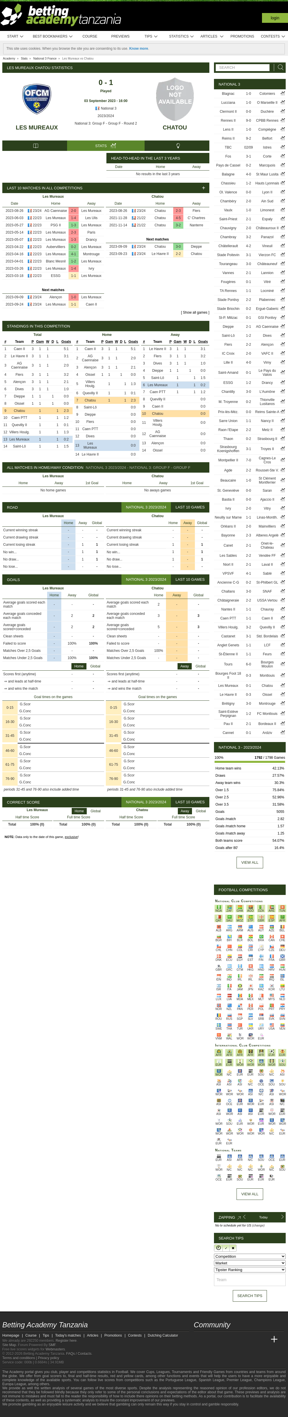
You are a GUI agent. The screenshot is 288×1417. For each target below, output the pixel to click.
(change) (258, 1225)
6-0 (248, 664)
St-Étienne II (228, 654)
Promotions (242, 36)
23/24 (37, 211)
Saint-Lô (19, 446)
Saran (267, 491)
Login (275, 18)
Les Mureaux (37, 127)
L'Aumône (267, 392)
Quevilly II (19, 425)
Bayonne (228, 535)
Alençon (55, 297)
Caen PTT (19, 418)
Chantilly (228, 392)
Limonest (267, 210)
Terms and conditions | (20, 1358)
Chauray (267, 609)
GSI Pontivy (267, 318)
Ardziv (267, 733)
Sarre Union (228, 421)
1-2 (73, 261)
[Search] (279, 67)
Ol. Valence (228, 192)
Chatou (175, 127)
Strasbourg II (267, 439)
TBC (228, 147)
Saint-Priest (228, 219)
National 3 (105, 108)
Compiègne (267, 129)
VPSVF (228, 573)
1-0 (73, 297)
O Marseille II (267, 103)
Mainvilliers (267, 526)
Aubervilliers (55, 247)
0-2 (73, 247)
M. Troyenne (228, 402)
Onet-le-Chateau (267, 545)
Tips (151, 36)
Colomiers (267, 94)
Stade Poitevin (228, 255)
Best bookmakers (53, 36)
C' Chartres (196, 218)
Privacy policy (48, 1358)
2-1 (248, 219)
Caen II (91, 304)
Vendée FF (267, 556)
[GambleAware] (17, 1412)
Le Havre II (160, 254)
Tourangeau (228, 264)
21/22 (141, 218)
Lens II (228, 129)
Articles (212, 36)
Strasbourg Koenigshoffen (228, 449)
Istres (267, 147)
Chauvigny (228, 228)
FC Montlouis (267, 714)
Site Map (9, 1345)
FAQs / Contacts (78, 1354)
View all (249, 862)
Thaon (228, 439)
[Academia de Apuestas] (242, 1339)
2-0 (73, 211)
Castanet (228, 636)
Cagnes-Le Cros (267, 460)
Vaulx (228, 210)
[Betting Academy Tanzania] (199, 1339)
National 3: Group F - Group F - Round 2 (106, 123)
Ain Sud (267, 201)
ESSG (55, 276)
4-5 (178, 218)
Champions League (269, 1380)
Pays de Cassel (228, 165)
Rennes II (228, 121)
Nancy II (267, 421)
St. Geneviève (228, 491)
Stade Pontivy (228, 300)
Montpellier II (228, 460)
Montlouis (267, 676)
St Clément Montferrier (267, 480)
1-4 (73, 218)
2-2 (178, 254)
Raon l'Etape (228, 430)
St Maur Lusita (267, 174)
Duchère (267, 112)
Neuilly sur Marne (228, 517)
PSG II (56, 225)
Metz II (267, 430)
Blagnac (228, 94)
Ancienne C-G (228, 582)
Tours (228, 664)
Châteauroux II (267, 228)
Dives (19, 389)
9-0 (248, 121)
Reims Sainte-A (267, 412)
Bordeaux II (267, 724)
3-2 (178, 225)
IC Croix (228, 354)
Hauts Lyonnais (267, 183)
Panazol (267, 237)
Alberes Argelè (267, 535)
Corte (267, 156)
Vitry (267, 508)
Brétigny (228, 704)
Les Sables (228, 556)
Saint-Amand (228, 373)
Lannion (267, 273)
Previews (120, 36)
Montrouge (91, 254)
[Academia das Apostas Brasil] (220, 1339)
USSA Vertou (267, 600)
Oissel (19, 404)
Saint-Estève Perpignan (228, 714)
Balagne (228, 174)
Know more (138, 49)
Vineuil (267, 246)
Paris (91, 232)
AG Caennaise (56, 211)
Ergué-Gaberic (267, 309)
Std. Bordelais (267, 636)
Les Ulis (91, 218)
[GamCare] (51, 1412)
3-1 (248, 156)
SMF (52, 1345)
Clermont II (228, 112)
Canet (228, 545)
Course (89, 36)
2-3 (73, 232)
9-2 (248, 138)
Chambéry (228, 201)
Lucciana (228, 103)
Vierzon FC (267, 255)
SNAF (267, 591)
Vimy (267, 362)
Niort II (228, 565)
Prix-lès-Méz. (228, 412)
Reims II (228, 138)
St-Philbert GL (267, 582)
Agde (228, 470)
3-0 (178, 247)
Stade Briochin (228, 309)
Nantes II (228, 609)
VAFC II (267, 354)
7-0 (248, 460)
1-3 (73, 225)
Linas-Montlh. (267, 517)
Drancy (91, 240)
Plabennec (267, 300)
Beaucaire (228, 480)
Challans (228, 591)
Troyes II (267, 449)
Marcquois (267, 165)
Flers (196, 211)
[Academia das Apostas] (209, 1339)
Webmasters (55, 1349)
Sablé (267, 573)
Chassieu (228, 183)
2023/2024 (106, 116)
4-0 (248, 174)
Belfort (267, 138)
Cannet (228, 733)
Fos (228, 156)
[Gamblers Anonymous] (66, 1412)
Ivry (91, 269)
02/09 (248, 147)
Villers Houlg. (19, 432)
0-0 (248, 112)
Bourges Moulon (267, 664)
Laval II (267, 565)
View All (249, 1194)
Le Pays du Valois (267, 373)
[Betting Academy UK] (263, 1339)
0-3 (248, 676)
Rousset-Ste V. (267, 470)
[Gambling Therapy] (59, 1412)
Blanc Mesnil (56, 261)
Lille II (228, 362)
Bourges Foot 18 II (228, 675)
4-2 (248, 246)
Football (122, 1372)
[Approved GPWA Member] (40, 1412)
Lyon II (267, 192)
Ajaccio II (267, 499)
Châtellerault (228, 246)
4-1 (73, 254)
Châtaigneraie (228, 600)
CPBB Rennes (267, 121)
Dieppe (196, 247)
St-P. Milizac (228, 318)
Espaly (267, 219)
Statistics (181, 36)
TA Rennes (228, 291)
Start (15, 36)
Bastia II (228, 499)
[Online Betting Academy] (231, 1339)
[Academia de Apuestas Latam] (253, 1339)
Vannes (228, 273)
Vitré (267, 282)
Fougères (228, 282)
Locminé (267, 291)
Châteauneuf (267, 264)
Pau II (228, 724)
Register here (66, 1341)
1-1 (73, 276)
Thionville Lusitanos (267, 402)
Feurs (267, 654)
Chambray (228, 237)
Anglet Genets (228, 645)
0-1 (248, 282)
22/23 (37, 218)
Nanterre (196, 225)
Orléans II (228, 526)
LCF (267, 645)
